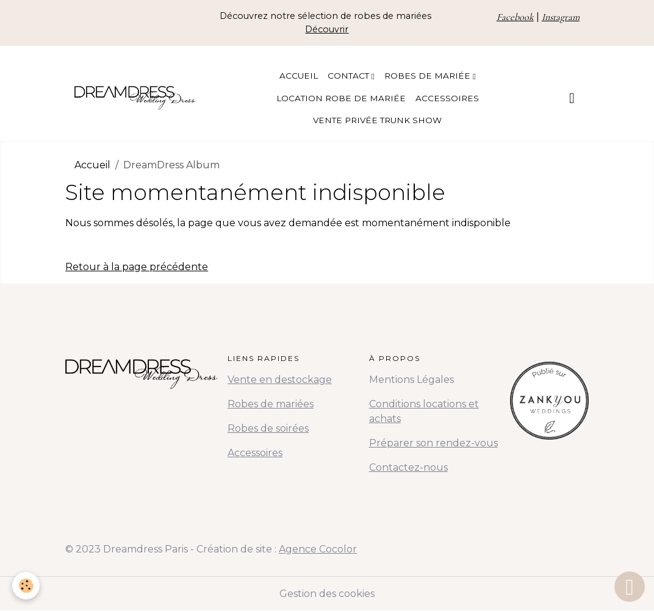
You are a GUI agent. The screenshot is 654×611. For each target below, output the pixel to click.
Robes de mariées (271, 404)
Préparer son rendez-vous (433, 443)
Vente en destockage (280, 379)
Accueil (298, 75)
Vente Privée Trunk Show (377, 120)
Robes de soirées (268, 428)
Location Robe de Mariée (341, 98)
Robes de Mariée (428, 75)
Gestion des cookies (327, 593)
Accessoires (447, 98)
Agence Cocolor (318, 549)
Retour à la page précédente (136, 267)
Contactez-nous (408, 467)
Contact (350, 75)
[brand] (135, 98)
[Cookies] (26, 585)
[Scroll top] (629, 586)
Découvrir (326, 29)
